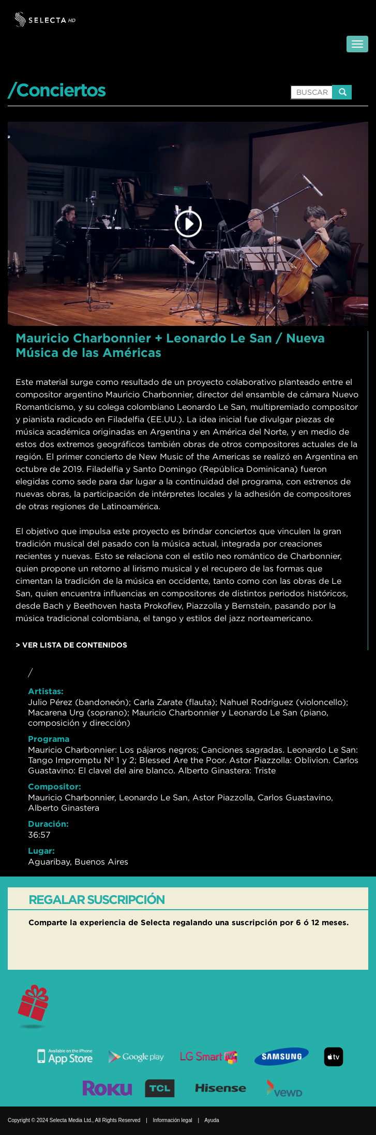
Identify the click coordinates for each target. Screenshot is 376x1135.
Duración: (48, 823)
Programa (48, 738)
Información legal (172, 1120)
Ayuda (211, 1120)
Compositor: (54, 786)
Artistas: (46, 691)
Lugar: (41, 850)
